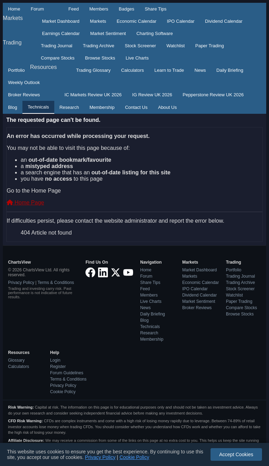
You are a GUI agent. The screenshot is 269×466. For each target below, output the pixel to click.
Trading (12, 43)
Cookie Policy (63, 391)
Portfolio (16, 70)
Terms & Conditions (55, 282)
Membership (102, 107)
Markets (13, 18)
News (200, 70)
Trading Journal (57, 45)
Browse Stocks (100, 58)
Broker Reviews (24, 94)
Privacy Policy (21, 282)
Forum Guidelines (66, 372)
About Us (167, 107)
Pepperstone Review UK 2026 (212, 94)
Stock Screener (140, 45)
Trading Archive (99, 45)
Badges (126, 9)
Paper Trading (209, 45)
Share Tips (155, 9)
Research (69, 107)
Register (58, 366)
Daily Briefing (229, 70)
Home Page (25, 203)
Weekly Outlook (24, 82)
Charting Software (154, 33)
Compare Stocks (58, 58)
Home (14, 9)
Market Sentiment (108, 33)
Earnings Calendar (61, 33)
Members (98, 9)
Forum (37, 9)
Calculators (132, 70)
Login (55, 360)
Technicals (38, 107)
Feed (73, 9)
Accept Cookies (236, 454)
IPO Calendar (181, 21)
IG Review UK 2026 (152, 94)
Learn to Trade (169, 70)
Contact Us (136, 107)
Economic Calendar (136, 21)
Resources (43, 67)
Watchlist (175, 45)
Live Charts (137, 58)
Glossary (16, 360)
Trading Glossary (93, 70)
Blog (12, 107)
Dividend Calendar (223, 21)
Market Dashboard (61, 21)
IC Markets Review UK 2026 (93, 94)
